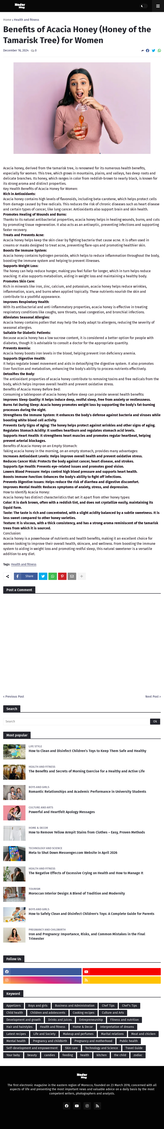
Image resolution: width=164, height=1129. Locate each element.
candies (49, 1055)
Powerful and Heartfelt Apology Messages (62, 812)
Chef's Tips (129, 1005)
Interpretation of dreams (117, 1027)
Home (7, 19)
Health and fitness (26, 19)
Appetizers (13, 1005)
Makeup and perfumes (78, 1034)
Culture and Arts (113, 1013)
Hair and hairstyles (19, 1027)
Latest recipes (16, 1034)
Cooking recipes (83, 1013)
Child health (14, 1013)
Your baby (13, 1055)
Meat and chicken (143, 1034)
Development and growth (23, 1020)
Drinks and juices (60, 1020)
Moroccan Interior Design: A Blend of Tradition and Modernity (77, 893)
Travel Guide (134, 1048)
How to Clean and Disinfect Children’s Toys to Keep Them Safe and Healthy (87, 751)
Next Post (152, 696)
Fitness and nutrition (124, 1020)
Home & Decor (83, 1027)
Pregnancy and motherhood (93, 1041)
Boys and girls (38, 1005)
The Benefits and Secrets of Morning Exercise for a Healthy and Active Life (87, 771)
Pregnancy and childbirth (50, 1041)
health (84, 1055)
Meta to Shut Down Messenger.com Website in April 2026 (73, 853)
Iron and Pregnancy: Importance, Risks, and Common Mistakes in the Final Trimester (87, 936)
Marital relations (112, 1034)
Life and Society (44, 1034)
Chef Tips (108, 1005)
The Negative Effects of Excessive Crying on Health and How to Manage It (86, 873)
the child (120, 1055)
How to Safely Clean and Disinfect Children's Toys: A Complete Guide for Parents (91, 914)
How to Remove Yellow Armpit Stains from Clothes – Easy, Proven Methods (87, 832)
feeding (68, 1055)
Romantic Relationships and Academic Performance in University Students (87, 792)
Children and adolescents (47, 1013)
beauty (32, 1055)
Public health (129, 1041)
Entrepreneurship (91, 1020)
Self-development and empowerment (32, 1048)
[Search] (82, 721)
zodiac (138, 1055)
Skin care (71, 1048)
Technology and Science (101, 1048)
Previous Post (14, 696)
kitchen (102, 1055)
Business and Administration (74, 1005)
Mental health (15, 1041)
